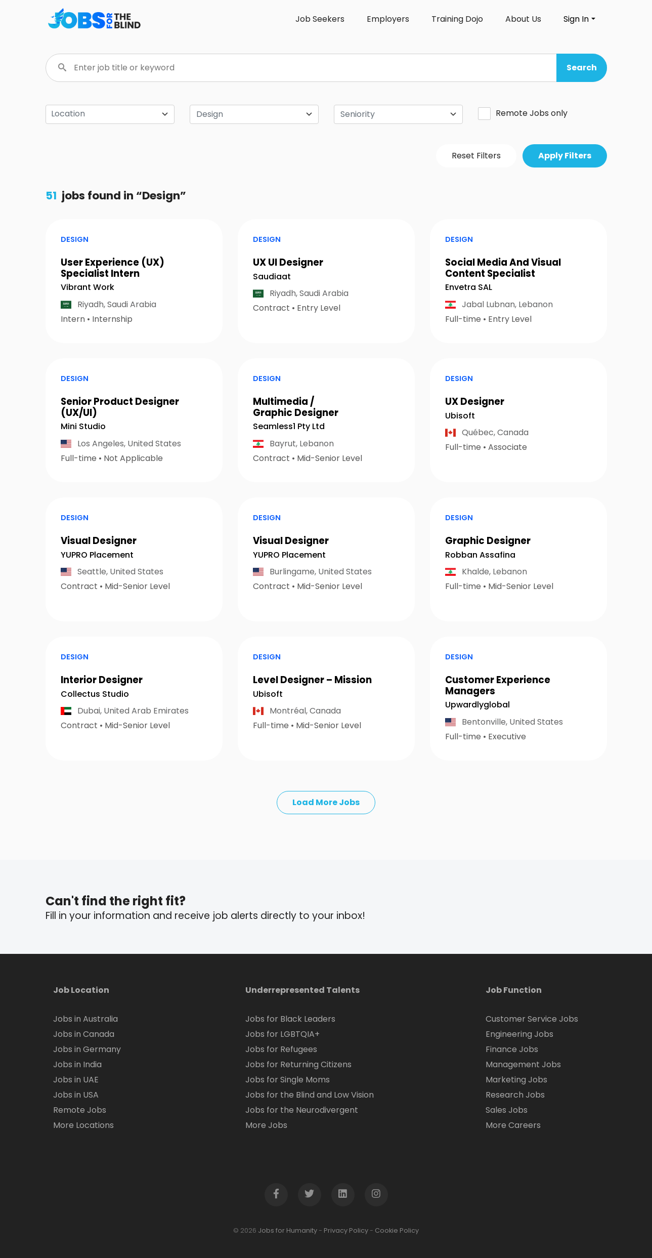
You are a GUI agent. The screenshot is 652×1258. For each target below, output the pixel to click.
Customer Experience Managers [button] (497, 685)
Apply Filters (564, 155)
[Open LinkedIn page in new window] (343, 1194)
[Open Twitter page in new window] (309, 1194)
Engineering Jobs (519, 1034)
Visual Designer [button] (99, 540)
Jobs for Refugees (281, 1049)
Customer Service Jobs (532, 1019)
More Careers (513, 1125)
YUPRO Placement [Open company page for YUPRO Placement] (97, 555)
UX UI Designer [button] (288, 262)
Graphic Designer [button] (488, 540)
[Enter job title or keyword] (326, 68)
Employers (388, 19)
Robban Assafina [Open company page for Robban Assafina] (480, 555)
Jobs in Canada (83, 1034)
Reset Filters (476, 155)
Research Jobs (515, 1095)
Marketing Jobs (516, 1079)
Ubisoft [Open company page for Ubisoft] (460, 416)
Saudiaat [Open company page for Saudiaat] (272, 276)
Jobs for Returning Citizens (298, 1064)
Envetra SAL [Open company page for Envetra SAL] (468, 287)
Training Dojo (457, 19)
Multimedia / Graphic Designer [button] (295, 407)
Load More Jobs (326, 802)
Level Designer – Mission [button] (312, 680)
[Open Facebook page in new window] (276, 1194)
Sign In (576, 19)
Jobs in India (77, 1064)
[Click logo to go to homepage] (94, 19)
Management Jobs (523, 1064)
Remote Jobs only (523, 113)
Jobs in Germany (87, 1049)
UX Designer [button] (474, 401)
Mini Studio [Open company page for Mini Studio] (83, 426)
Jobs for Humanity (287, 1230)
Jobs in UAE (76, 1079)
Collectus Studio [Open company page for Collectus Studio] (95, 694)
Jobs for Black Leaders (290, 1019)
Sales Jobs (507, 1110)
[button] (581, 68)
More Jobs (266, 1125)
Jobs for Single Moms (287, 1079)
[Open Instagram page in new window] (376, 1194)
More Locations (83, 1125)
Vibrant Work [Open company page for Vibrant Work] (87, 287)
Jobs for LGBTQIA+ (282, 1034)
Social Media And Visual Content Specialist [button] (503, 268)
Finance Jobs (512, 1049)
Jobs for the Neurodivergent (301, 1110)
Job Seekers (319, 19)
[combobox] (254, 114)
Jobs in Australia (85, 1019)
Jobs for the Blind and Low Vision (309, 1095)
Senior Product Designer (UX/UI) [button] (120, 407)
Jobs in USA (76, 1095)
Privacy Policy (346, 1230)
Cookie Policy (397, 1230)
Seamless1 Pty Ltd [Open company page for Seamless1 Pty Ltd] (289, 426)
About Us (523, 19)
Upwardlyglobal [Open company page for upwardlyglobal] (477, 704)
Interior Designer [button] (102, 680)
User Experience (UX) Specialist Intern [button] (112, 268)
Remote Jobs (79, 1110)
